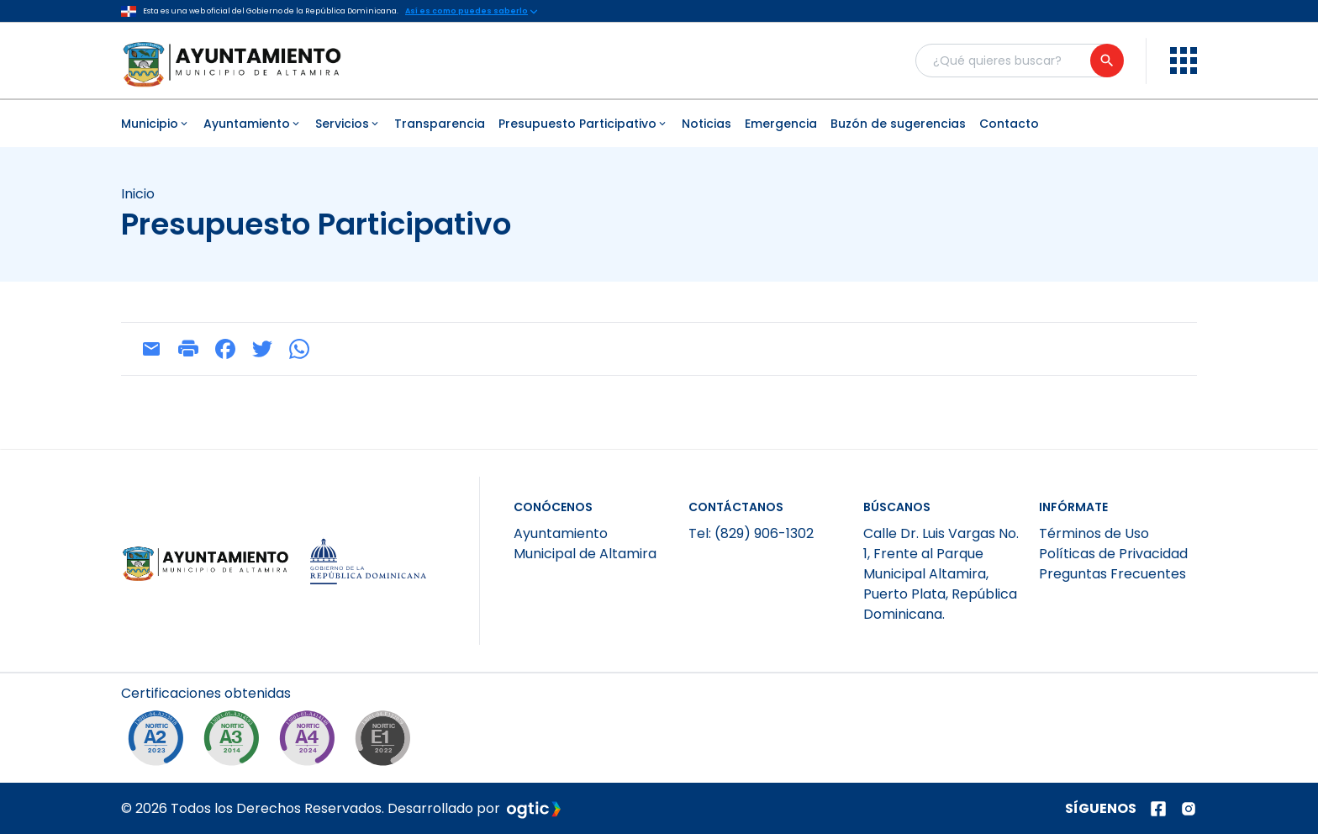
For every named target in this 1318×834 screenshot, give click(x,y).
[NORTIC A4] (311, 742)
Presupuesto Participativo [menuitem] (583, 123)
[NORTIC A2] (159, 742)
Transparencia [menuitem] (439, 123)
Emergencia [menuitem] (781, 123)
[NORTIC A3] (235, 742)
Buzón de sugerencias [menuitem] (898, 123)
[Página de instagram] (1188, 808)
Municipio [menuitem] (155, 123)
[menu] (1183, 60)
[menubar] (659, 123)
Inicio (138, 194)
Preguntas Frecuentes (1112, 573)
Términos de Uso (1094, 533)
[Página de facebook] (1158, 808)
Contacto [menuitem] (1009, 123)
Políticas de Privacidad (1113, 553)
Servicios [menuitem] (348, 123)
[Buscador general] (1018, 60)
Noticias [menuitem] (706, 123)
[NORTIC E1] (386, 742)
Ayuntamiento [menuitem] (252, 123)
